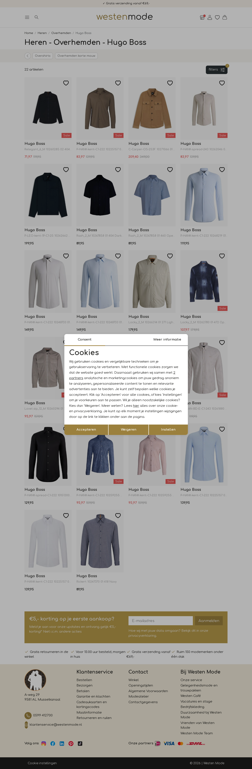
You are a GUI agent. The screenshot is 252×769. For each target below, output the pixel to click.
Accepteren (86, 429)
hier (136, 406)
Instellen (168, 429)
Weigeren (128, 429)
